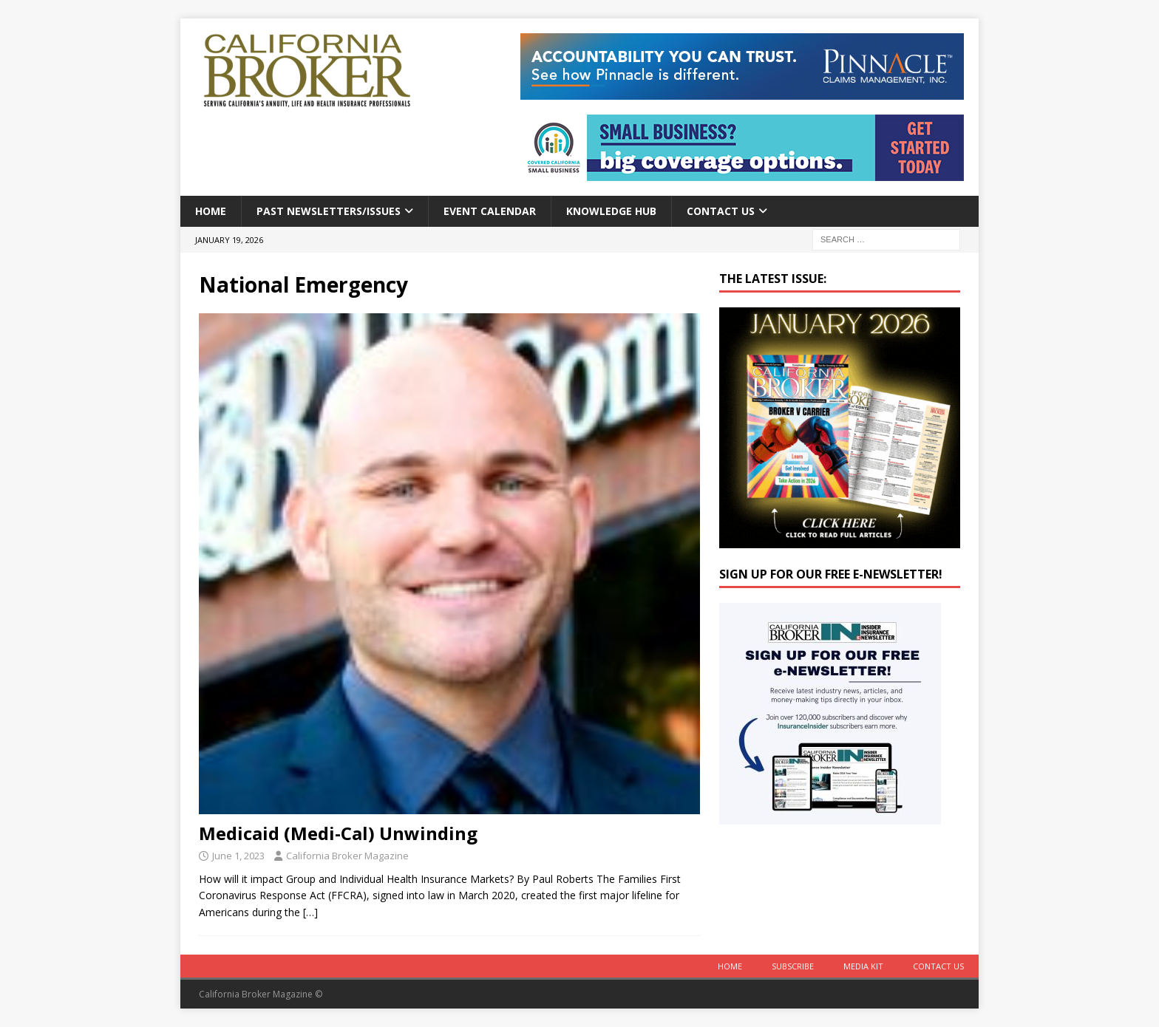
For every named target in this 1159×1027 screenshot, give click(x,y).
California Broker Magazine (347, 855)
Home (210, 211)
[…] (310, 912)
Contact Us (721, 211)
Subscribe (793, 966)
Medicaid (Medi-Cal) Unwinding (338, 833)
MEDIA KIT (863, 966)
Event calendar (489, 211)
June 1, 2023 (238, 855)
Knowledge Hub (611, 211)
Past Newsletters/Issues (328, 211)
